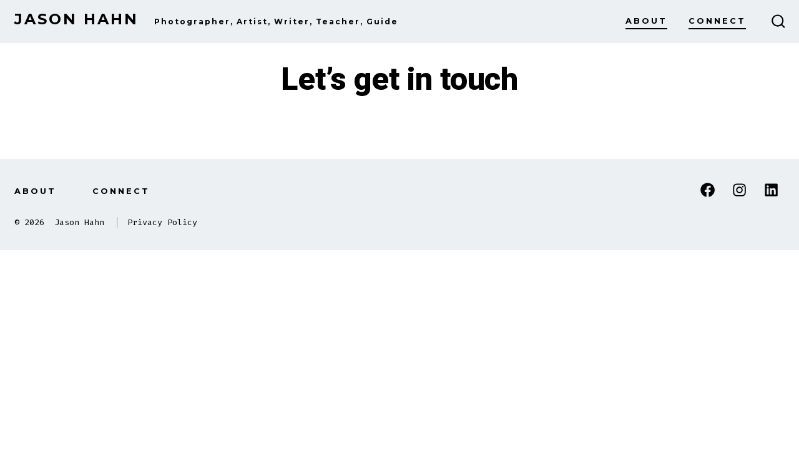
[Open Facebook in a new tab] (707, 189)
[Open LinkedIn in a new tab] (771, 189)
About (646, 21)
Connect (717, 21)
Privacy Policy (162, 222)
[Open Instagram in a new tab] (739, 189)
